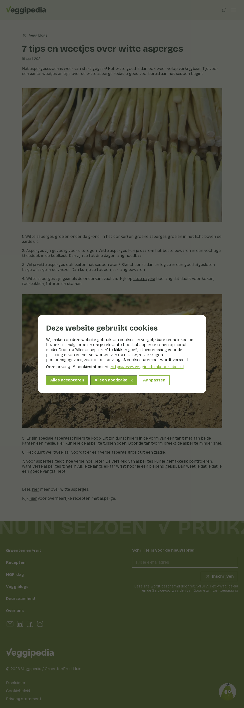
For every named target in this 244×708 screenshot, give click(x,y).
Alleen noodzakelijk (114, 380)
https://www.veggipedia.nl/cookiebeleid (147, 366)
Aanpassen (154, 380)
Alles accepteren (67, 380)
